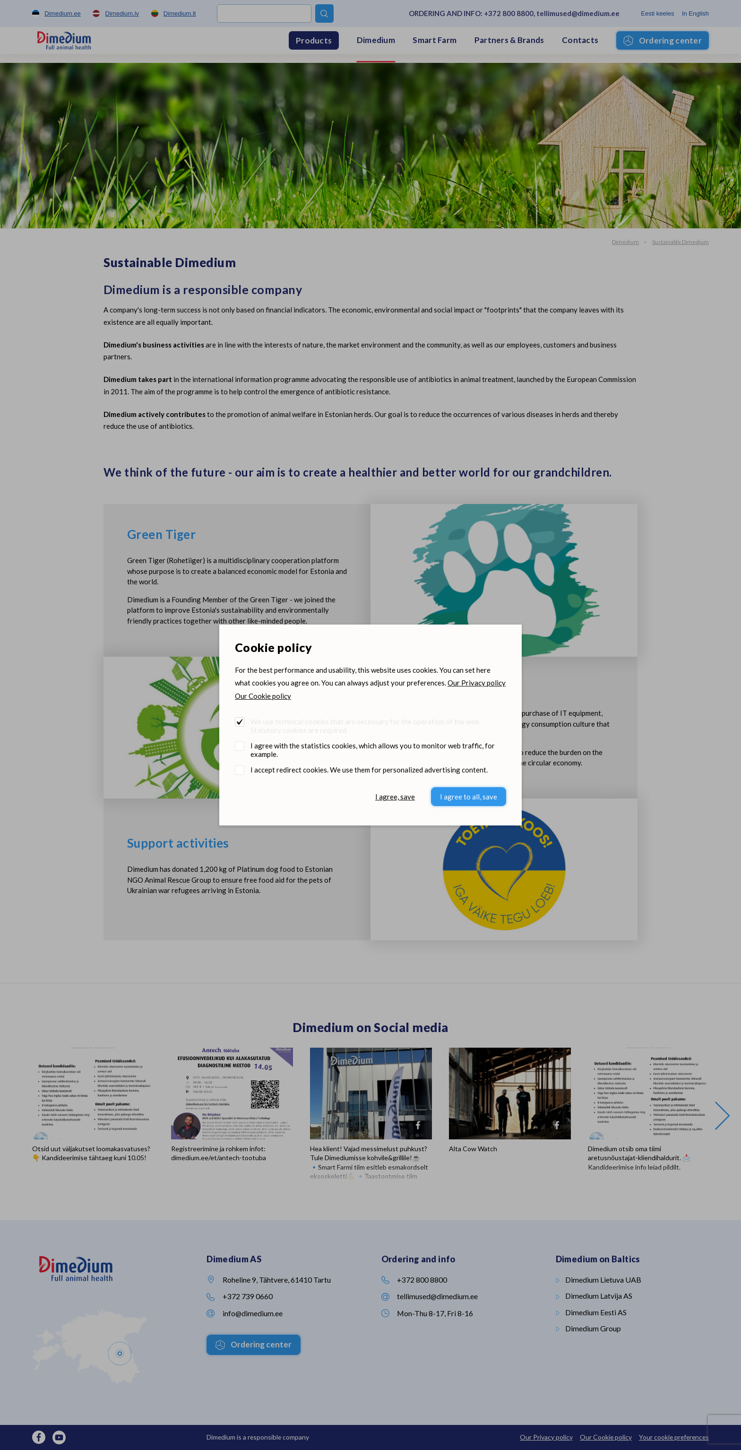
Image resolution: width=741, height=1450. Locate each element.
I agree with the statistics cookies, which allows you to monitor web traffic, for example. (372, 749)
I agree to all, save (468, 796)
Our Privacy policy (477, 682)
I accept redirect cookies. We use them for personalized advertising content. (369, 769)
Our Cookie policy (263, 696)
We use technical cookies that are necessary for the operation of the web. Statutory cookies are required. (365, 725)
